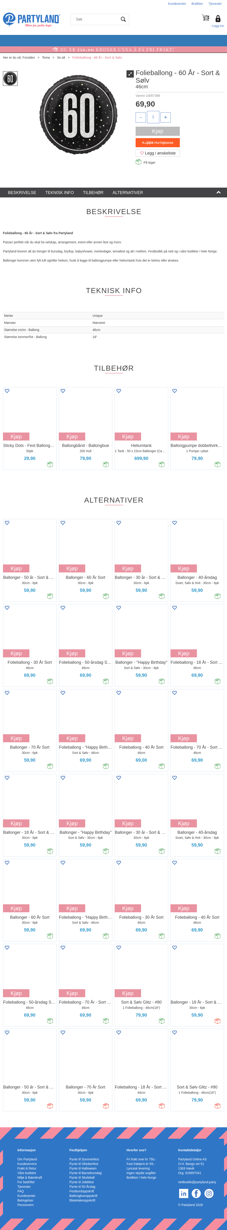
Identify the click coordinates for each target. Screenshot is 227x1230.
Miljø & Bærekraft (29, 1177)
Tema (46, 57)
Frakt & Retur (26, 1168)
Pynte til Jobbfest (82, 1182)
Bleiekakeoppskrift (82, 1200)
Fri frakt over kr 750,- (141, 1159)
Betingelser (25, 1200)
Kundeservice (27, 1164)
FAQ (20, 1191)
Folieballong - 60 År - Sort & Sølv (97, 57)
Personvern (25, 1205)
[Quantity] (153, 117)
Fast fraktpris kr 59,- (140, 1164)
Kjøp (157, 131)
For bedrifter (26, 1182)
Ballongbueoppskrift (84, 1196)
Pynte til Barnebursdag (86, 1173)
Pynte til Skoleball (82, 1177)
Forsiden (29, 57)
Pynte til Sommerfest (84, 1159)
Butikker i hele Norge (141, 1177)
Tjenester (215, 3)
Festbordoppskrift (82, 1191)
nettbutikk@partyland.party (197, 1182)
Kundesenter (177, 3)
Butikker (197, 3)
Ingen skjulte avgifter (141, 1173)
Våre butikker (26, 1173)
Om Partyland (27, 1159)
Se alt (61, 57)
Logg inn (218, 26)
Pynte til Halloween (83, 1168)
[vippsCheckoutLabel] (158, 142)
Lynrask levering (138, 1168)
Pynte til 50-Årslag (82, 1186)
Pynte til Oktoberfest (84, 1164)
